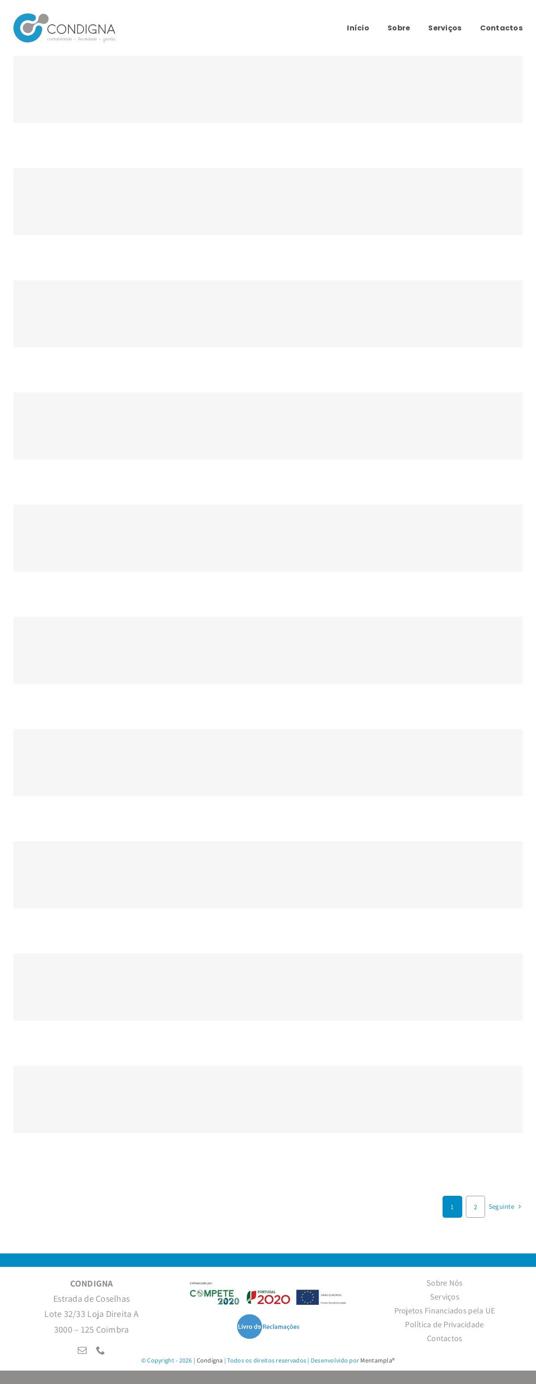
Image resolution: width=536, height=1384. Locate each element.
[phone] (100, 1350)
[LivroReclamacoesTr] (268, 1317)
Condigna (210, 1360)
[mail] (82, 1350)
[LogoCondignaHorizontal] (64, 17)
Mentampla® (377, 1360)
